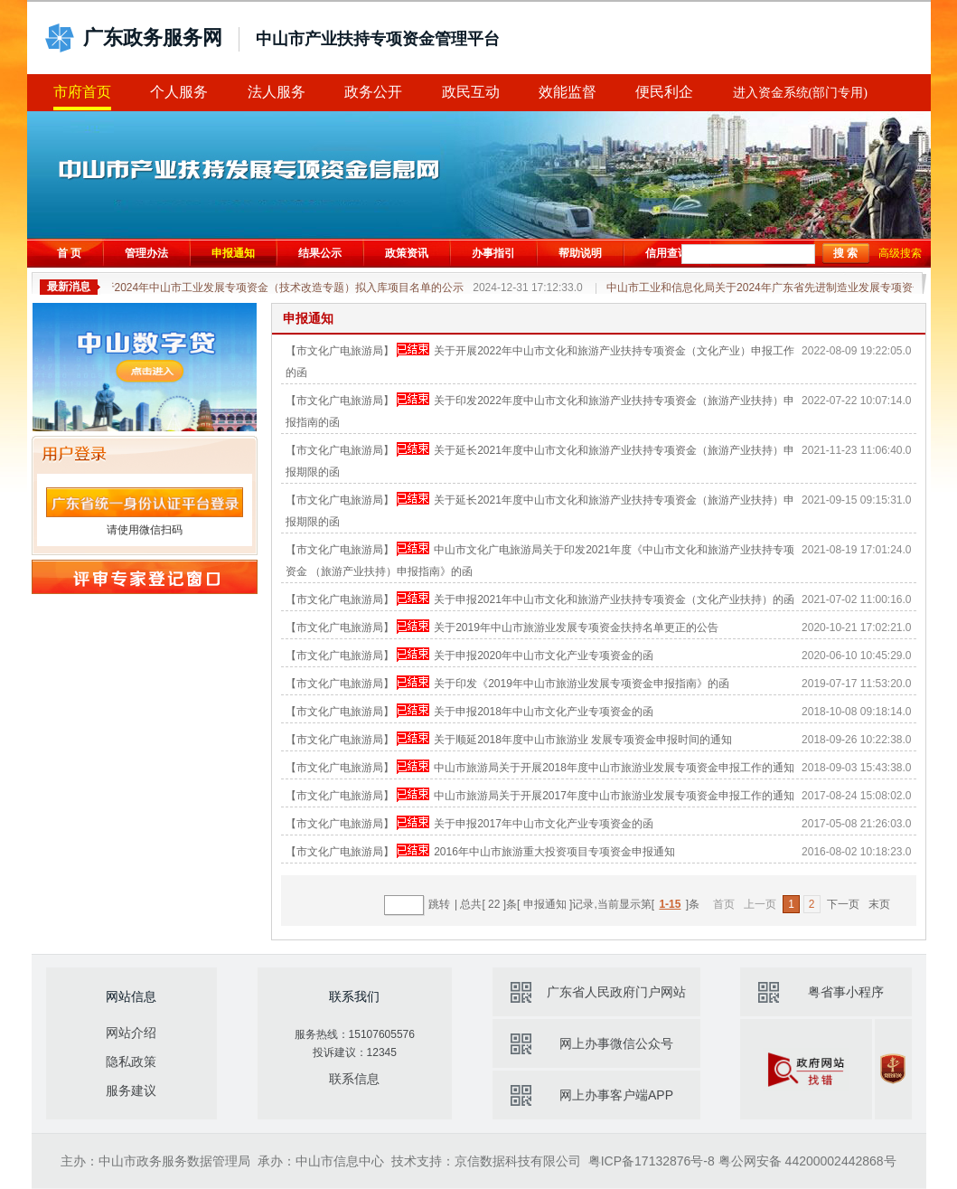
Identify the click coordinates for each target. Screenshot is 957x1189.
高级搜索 (900, 253)
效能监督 (567, 91)
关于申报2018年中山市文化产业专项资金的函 (543, 711)
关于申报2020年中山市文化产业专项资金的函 (543, 655)
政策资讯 (406, 253)
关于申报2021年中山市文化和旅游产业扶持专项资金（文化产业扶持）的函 (614, 599)
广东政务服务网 (152, 37)
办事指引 (493, 253)
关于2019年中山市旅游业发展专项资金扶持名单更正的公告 (576, 627)
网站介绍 (131, 1032)
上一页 (760, 904)
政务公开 (373, 91)
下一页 (843, 904)
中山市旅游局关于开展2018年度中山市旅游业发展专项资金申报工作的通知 (614, 767)
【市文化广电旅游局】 (340, 350)
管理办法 (146, 253)
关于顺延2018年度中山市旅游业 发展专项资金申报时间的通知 (583, 739)
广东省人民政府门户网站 (616, 992)
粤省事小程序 (846, 992)
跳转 (439, 904)
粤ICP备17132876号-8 (651, 1161)
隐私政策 (131, 1061)
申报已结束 (413, 350)
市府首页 (82, 91)
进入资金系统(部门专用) (800, 92)
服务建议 (131, 1090)
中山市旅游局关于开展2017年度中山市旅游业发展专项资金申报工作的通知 (614, 795)
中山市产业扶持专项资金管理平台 (378, 39)
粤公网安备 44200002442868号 (807, 1161)
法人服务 (276, 91)
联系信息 (354, 1078)
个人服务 (179, 91)
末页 (879, 904)
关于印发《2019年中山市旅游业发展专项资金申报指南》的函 (581, 683)
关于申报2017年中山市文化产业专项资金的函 (543, 823)
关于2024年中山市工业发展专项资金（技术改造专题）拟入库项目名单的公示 (341, 287)
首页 (724, 904)
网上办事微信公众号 (616, 1043)
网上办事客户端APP (616, 1095)
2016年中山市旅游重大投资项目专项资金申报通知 (554, 851)
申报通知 (233, 253)
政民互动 (471, 91)
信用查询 (667, 253)
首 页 (69, 253)
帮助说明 (580, 253)
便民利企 (664, 91)
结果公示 (320, 253)
